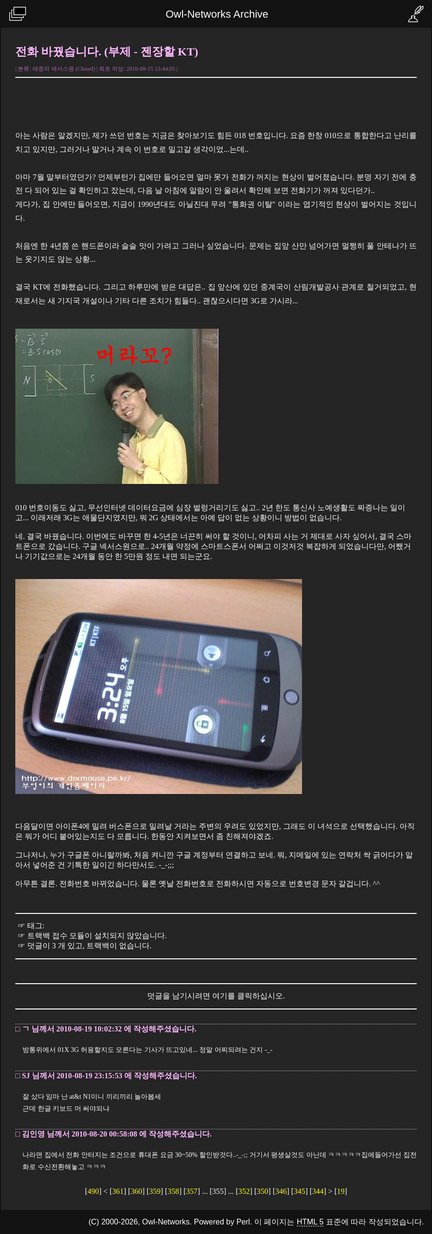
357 (191, 1191)
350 (262, 1191)
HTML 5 (310, 1222)
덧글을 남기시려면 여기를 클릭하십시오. (216, 996)
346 (281, 1191)
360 (136, 1191)
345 (299, 1191)
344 (318, 1191)
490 (93, 1191)
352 (244, 1191)
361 (118, 1191)
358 (173, 1191)
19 (341, 1191)
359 (155, 1191)
